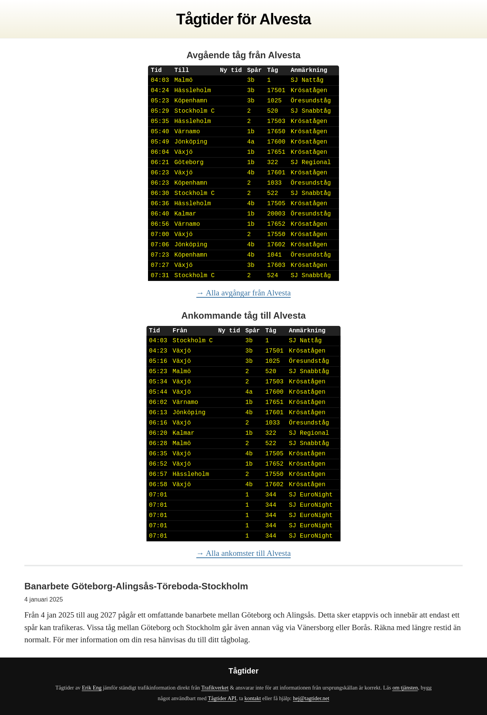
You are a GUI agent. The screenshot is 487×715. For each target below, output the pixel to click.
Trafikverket (215, 688)
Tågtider (204, 19)
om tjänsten (405, 688)
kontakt (252, 698)
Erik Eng (92, 688)
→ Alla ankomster (243, 553)
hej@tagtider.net (311, 698)
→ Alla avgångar (243, 292)
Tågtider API (222, 698)
